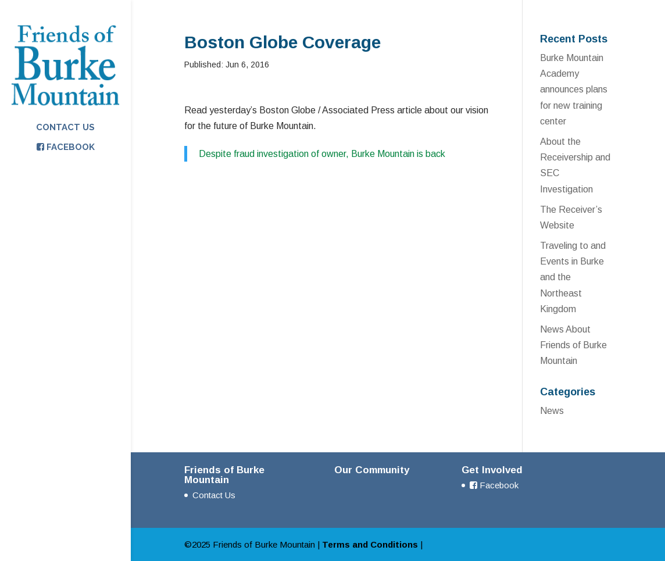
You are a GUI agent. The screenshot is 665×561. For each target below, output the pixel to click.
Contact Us (65, 128)
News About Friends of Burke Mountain (573, 345)
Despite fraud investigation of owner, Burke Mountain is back (322, 154)
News (552, 411)
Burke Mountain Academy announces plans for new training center (573, 89)
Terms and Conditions (370, 544)
